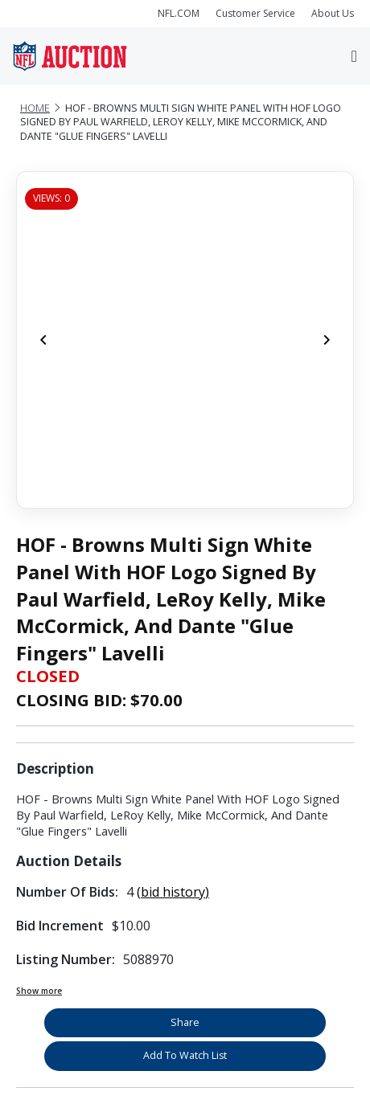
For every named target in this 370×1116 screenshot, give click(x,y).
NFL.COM (178, 13)
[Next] (326, 340)
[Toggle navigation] (354, 56)
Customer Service (255, 13)
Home (35, 108)
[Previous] (43, 340)
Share (185, 1022)
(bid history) (173, 892)
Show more (39, 990)
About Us (332, 13)
